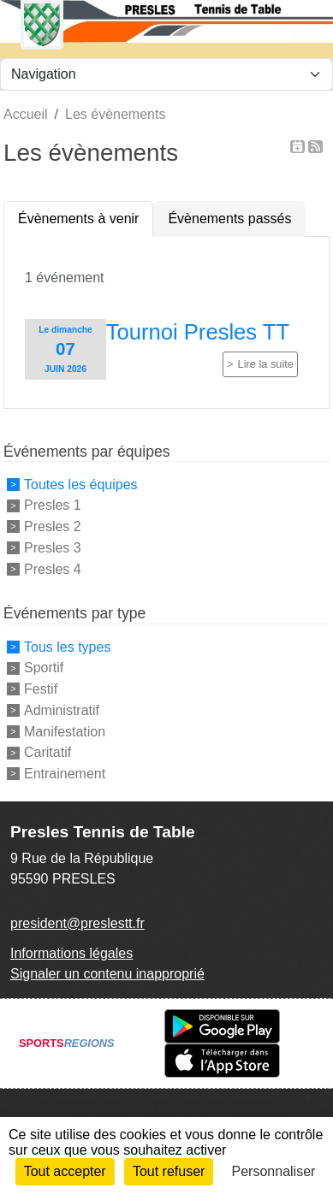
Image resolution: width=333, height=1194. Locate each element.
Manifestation (64, 731)
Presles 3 (52, 548)
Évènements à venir (78, 218)
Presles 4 (52, 568)
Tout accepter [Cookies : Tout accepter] (65, 1171)
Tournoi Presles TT (197, 332)
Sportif (43, 667)
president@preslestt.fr (77, 923)
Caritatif (47, 752)
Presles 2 (52, 526)
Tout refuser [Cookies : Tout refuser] (169, 1171)
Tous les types (67, 646)
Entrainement (64, 773)
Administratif (61, 710)
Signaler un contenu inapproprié (107, 973)
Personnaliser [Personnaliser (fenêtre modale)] (274, 1171)
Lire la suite (266, 364)
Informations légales (71, 953)
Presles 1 (52, 505)
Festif (40, 689)
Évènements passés (229, 218)
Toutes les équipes (81, 483)
